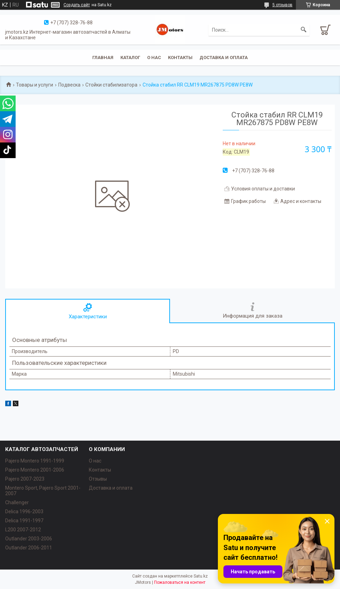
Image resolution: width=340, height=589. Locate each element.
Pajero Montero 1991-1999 (34, 461)
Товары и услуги (34, 85)
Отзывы (98, 479)
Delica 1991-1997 (24, 520)
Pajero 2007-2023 (24, 479)
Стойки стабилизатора (111, 85)
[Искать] (303, 29)
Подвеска (69, 85)
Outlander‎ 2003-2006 (28, 538)
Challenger (17, 502)
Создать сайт (76, 4)
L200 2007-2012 (23, 529)
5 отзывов (282, 4)
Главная (102, 57)
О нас (154, 57)
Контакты (180, 57)
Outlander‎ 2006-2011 (28, 547)
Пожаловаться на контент (179, 582)
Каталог (130, 57)
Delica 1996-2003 (24, 511)
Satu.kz (201, 576)
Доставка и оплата (223, 57)
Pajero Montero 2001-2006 (34, 470)
